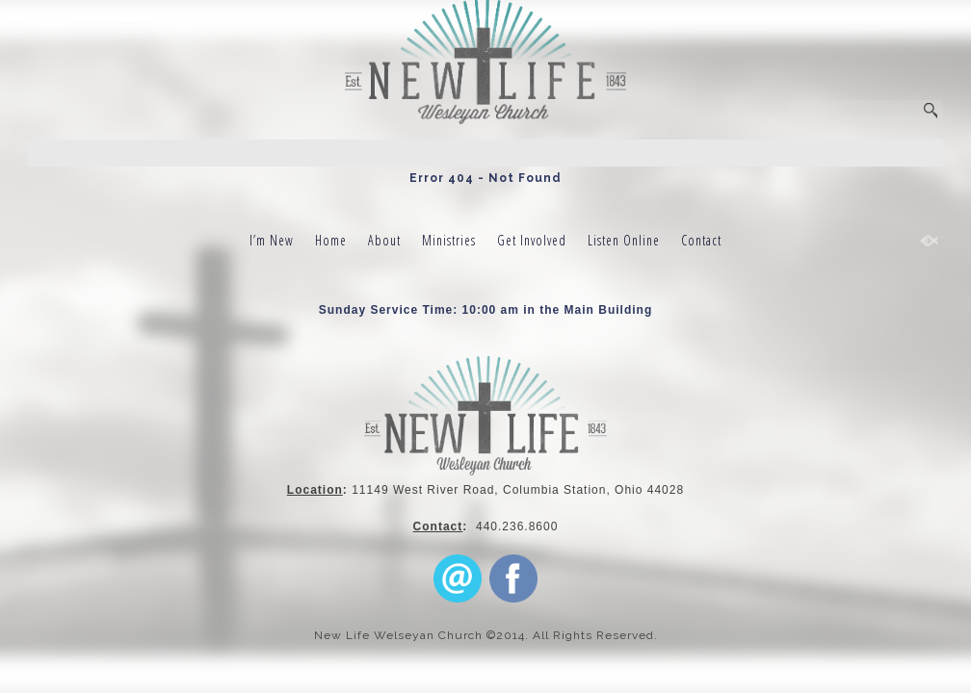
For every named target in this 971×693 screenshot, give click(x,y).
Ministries (449, 240)
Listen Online (624, 240)
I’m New (271, 240)
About (384, 240)
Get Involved (531, 240)
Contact (701, 240)
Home (331, 240)
